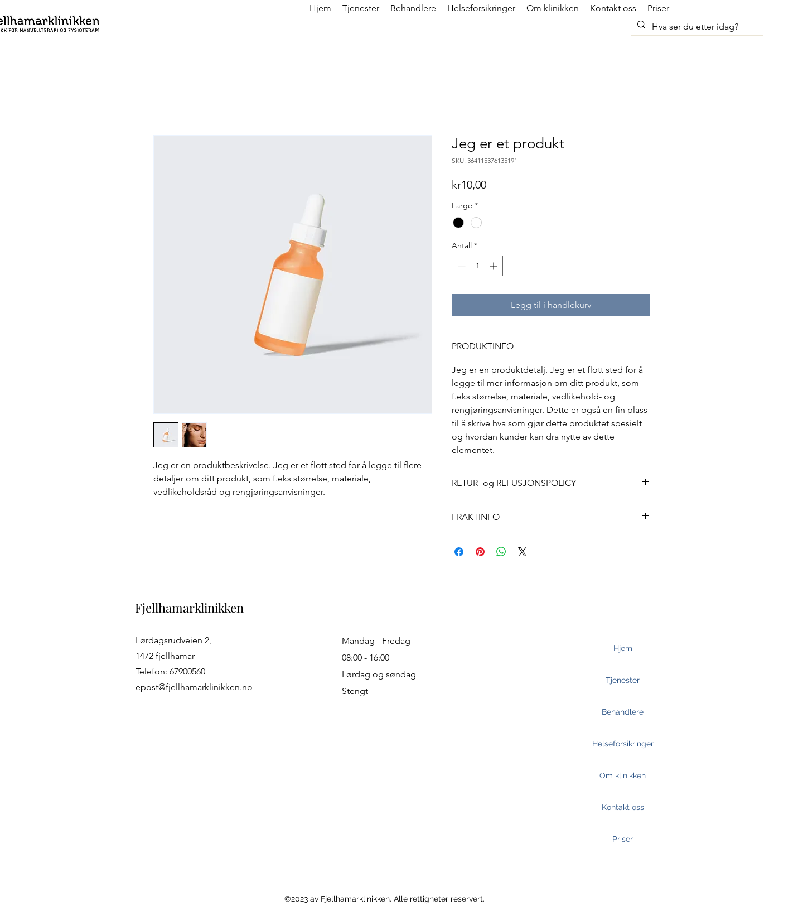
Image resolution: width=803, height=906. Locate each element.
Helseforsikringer (623, 743)
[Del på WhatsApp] (501, 551)
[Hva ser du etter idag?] (696, 27)
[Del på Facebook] (459, 551)
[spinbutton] (477, 266)
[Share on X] (522, 551)
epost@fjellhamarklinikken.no (194, 687)
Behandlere (623, 711)
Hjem (622, 648)
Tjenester (623, 680)
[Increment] (494, 266)
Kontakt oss (623, 807)
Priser (622, 839)
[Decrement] (460, 266)
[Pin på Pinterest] (480, 551)
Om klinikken (622, 775)
